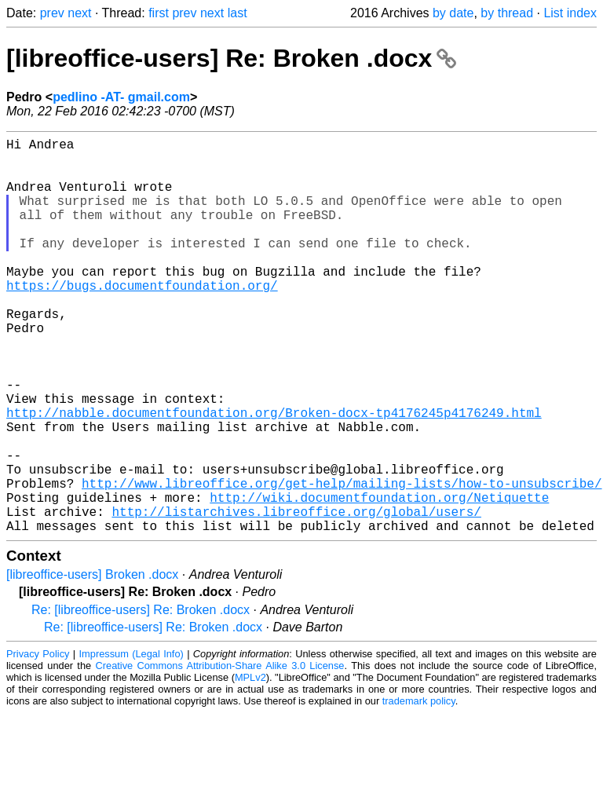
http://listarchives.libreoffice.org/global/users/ (296, 596)
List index (570, 13)
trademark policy (418, 789)
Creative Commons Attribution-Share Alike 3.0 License (220, 753)
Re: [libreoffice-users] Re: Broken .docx (140, 697)
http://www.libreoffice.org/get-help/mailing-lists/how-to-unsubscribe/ (341, 561)
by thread (507, 13)
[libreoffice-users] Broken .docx (92, 662)
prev (52, 13)
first (158, 13)
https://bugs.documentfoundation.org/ (142, 319)
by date (453, 13)
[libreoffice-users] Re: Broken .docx (231, 58)
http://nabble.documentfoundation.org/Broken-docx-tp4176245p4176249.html (274, 475)
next (79, 13)
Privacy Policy (37, 742)
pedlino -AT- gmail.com (121, 97)
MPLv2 (250, 765)
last (237, 13)
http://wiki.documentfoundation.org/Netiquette (379, 578)
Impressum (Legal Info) (131, 742)
